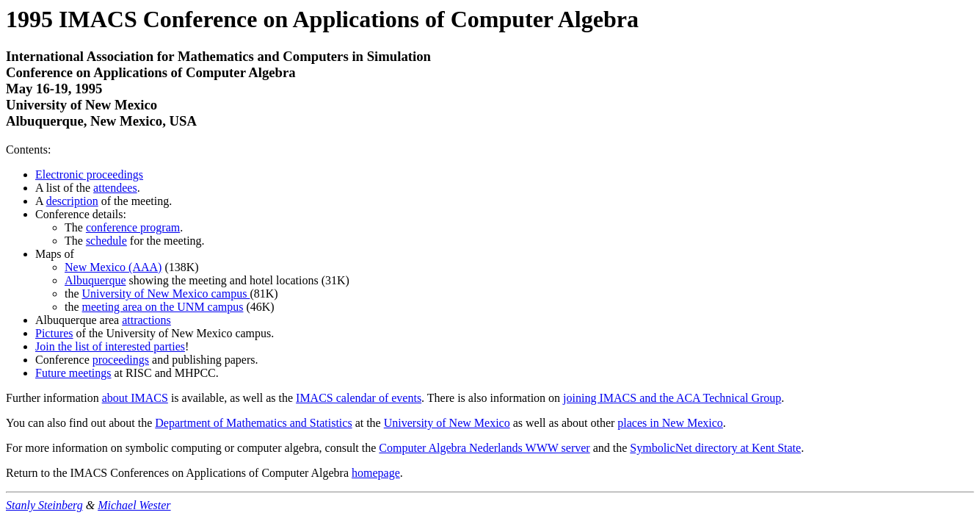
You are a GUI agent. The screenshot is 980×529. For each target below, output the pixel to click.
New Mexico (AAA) (113, 267)
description (72, 201)
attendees (115, 187)
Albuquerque (95, 280)
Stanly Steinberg (44, 505)
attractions (146, 320)
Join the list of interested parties (110, 346)
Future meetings (73, 373)
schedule (106, 240)
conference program (133, 227)
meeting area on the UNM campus (163, 307)
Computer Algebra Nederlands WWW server (484, 448)
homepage (376, 473)
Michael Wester (134, 505)
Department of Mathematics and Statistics (253, 423)
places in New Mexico (670, 423)
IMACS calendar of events (358, 398)
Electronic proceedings (89, 174)
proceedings (120, 359)
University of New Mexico (447, 423)
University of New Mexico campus (166, 293)
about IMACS (135, 398)
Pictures (54, 333)
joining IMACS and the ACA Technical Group (672, 398)
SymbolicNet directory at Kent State (715, 448)
